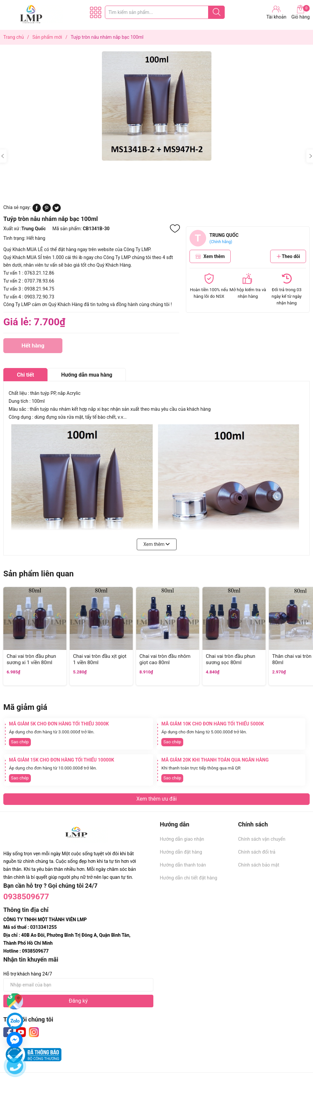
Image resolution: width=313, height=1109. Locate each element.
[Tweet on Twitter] (56, 210)
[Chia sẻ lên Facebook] (37, 210)
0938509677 (26, 896)
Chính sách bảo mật (258, 865)
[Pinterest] (46, 210)
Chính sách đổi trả (256, 852)
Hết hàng (32, 347)
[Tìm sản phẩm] (165, 12)
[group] (156, 106)
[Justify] (216, 12)
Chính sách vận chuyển (261, 839)
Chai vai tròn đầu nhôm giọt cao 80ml (165, 659)
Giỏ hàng (300, 12)
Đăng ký (78, 1001)
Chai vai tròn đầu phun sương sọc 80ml (230, 659)
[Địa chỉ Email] (78, 984)
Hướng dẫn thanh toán (183, 865)
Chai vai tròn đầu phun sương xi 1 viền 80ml (31, 659)
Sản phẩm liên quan (38, 573)
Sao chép (20, 741)
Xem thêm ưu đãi (156, 799)
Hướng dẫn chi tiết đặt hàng (188, 877)
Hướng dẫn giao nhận (182, 839)
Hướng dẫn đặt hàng (181, 852)
